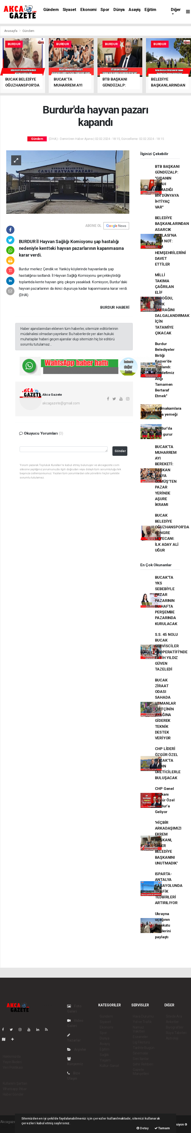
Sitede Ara (174, 1016)
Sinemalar (140, 1053)
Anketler (172, 1022)
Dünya (119, 9)
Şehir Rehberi (143, 1064)
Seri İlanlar (141, 1059)
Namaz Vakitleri (139, 1029)
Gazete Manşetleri (141, 1072)
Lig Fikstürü (141, 1042)
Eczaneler (140, 1037)
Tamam (162, 1128)
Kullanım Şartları (15, 1083)
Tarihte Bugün (143, 1048)
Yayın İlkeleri (12, 1062)
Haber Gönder (13, 1094)
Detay (143, 1128)
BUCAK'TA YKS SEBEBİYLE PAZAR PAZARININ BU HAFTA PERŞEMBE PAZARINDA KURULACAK (166, 600)
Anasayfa (11, 31)
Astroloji (172, 1038)
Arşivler (76, 1049)
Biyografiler (175, 1027)
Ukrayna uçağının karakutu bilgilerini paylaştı (163, 925)
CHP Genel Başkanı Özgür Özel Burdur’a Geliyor (165, 800)
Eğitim (150, 9)
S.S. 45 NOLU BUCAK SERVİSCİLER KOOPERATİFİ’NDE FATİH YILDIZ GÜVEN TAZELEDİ (171, 652)
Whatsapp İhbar (15, 1089)
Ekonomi (88, 9)
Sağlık (104, 1055)
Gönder (120, 451)
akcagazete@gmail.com (61, 403)
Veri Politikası (13, 1067)
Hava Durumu (143, 1016)
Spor (104, 9)
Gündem (51, 9)
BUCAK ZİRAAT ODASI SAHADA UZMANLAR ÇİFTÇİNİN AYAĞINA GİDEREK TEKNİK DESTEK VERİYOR (165, 709)
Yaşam (105, 1060)
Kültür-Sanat (109, 1066)
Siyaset (70, 9)
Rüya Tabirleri (176, 1033)
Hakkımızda (12, 1056)
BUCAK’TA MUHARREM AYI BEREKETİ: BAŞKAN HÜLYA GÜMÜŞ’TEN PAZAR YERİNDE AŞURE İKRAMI (166, 476)
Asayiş (135, 9)
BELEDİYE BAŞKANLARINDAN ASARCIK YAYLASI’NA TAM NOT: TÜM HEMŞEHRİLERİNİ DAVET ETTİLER (172, 241)
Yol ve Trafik (142, 1022)
